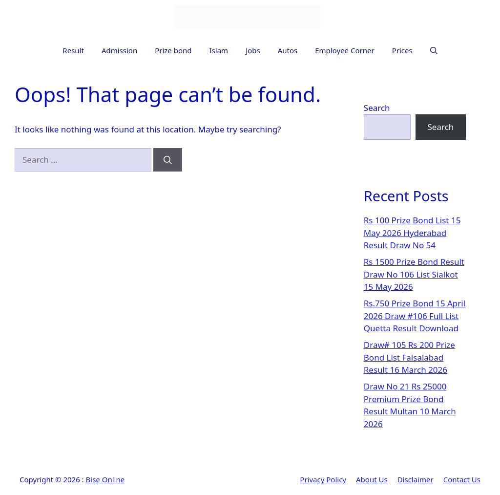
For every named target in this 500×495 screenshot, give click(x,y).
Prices (402, 50)
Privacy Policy (323, 479)
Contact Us (461, 479)
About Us (372, 479)
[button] (433, 50)
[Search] (167, 160)
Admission (119, 50)
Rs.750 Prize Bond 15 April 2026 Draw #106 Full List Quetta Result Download (414, 316)
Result (73, 50)
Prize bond (173, 50)
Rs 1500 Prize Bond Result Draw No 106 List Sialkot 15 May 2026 (414, 274)
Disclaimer (415, 479)
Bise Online (105, 479)
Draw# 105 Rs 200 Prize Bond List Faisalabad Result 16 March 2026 (409, 357)
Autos (288, 50)
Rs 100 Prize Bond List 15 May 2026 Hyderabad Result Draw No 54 (412, 233)
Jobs (253, 50)
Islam (219, 50)
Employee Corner (344, 50)
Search (377, 107)
